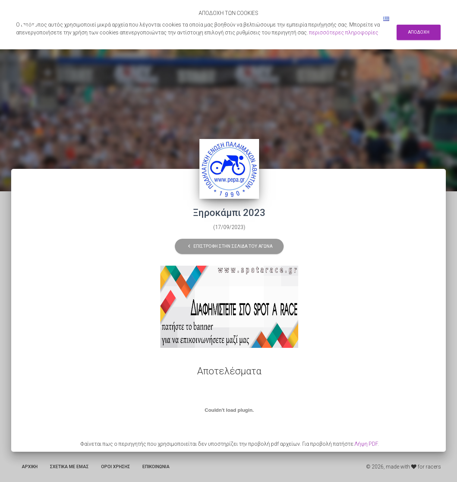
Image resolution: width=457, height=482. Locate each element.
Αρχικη (30, 466)
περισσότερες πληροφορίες (343, 32)
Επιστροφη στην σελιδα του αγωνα (229, 246)
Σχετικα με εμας (69, 466)
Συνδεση (362, 18)
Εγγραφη (331, 18)
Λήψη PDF (366, 444)
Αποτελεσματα (237, 18)
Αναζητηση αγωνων (289, 18)
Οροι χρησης (115, 466)
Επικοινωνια (156, 466)
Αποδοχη (418, 32)
